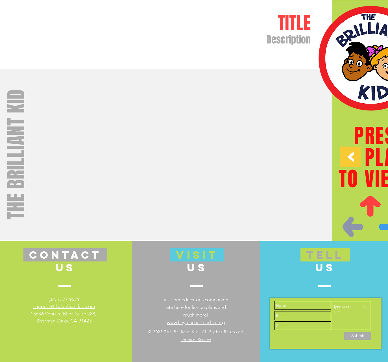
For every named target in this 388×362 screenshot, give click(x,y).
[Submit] (357, 336)
